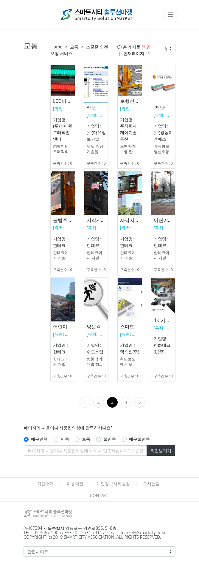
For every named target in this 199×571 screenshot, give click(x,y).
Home (56, 47)
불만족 (109, 439)
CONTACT (99, 495)
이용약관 (75, 483)
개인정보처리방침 (113, 483)
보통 (86, 439)
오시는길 (151, 483)
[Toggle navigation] (170, 14)
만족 (65, 439)
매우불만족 (139, 439)
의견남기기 (160, 450)
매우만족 (39, 439)
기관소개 (45, 483)
